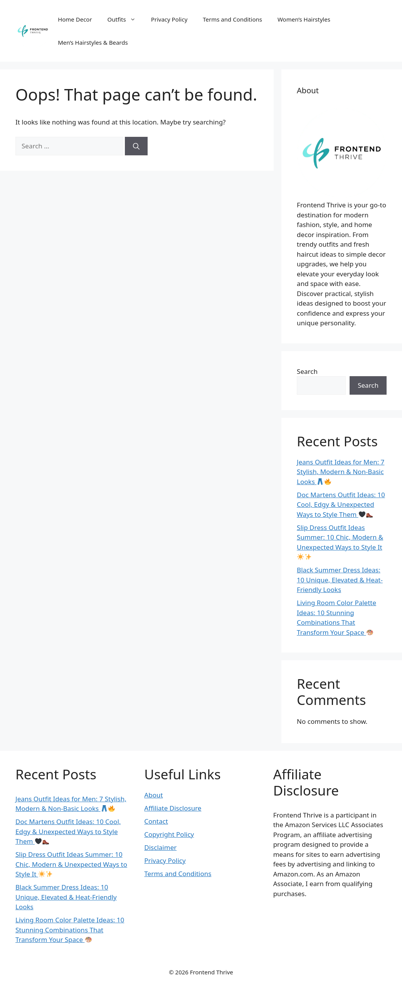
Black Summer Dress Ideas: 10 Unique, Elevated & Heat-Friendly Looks (340, 579)
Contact (156, 821)
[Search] (136, 146)
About (153, 795)
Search (307, 371)
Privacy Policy (169, 19)
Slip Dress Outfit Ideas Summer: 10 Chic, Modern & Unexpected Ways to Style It (71, 864)
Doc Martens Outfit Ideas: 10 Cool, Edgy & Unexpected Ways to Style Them (341, 504)
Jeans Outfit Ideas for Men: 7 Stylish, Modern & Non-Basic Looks (340, 472)
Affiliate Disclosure (172, 808)
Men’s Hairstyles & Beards (93, 42)
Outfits (125, 19)
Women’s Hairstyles (304, 19)
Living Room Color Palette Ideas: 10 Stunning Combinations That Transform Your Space (336, 617)
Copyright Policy (169, 834)
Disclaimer (160, 847)
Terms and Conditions (232, 19)
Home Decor (75, 19)
